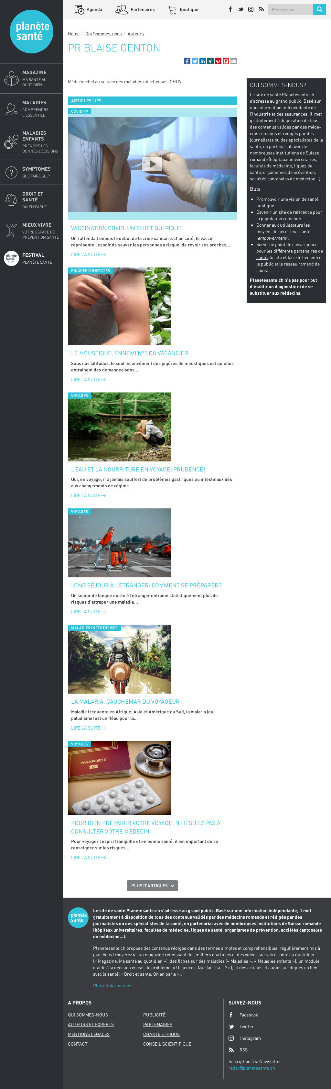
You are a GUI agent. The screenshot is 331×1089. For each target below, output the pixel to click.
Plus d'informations (113, 985)
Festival (40, 258)
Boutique (188, 9)
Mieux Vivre (40, 231)
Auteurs (136, 33)
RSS (238, 1050)
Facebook (243, 1015)
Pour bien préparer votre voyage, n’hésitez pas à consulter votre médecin (145, 827)
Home (74, 33)
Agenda (94, 9)
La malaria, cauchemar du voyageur (125, 701)
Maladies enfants (40, 142)
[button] (187, 61)
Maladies (40, 108)
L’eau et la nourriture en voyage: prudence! (138, 469)
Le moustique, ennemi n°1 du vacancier (129, 353)
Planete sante (31, 31)
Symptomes (40, 172)
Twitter (241, 1026)
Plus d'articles (149, 885)
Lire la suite (88, 254)
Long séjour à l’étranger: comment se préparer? (146, 585)
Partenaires (142, 9)
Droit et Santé (40, 200)
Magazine (40, 78)
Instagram (245, 1038)
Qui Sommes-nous (103, 33)
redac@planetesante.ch (252, 1068)
